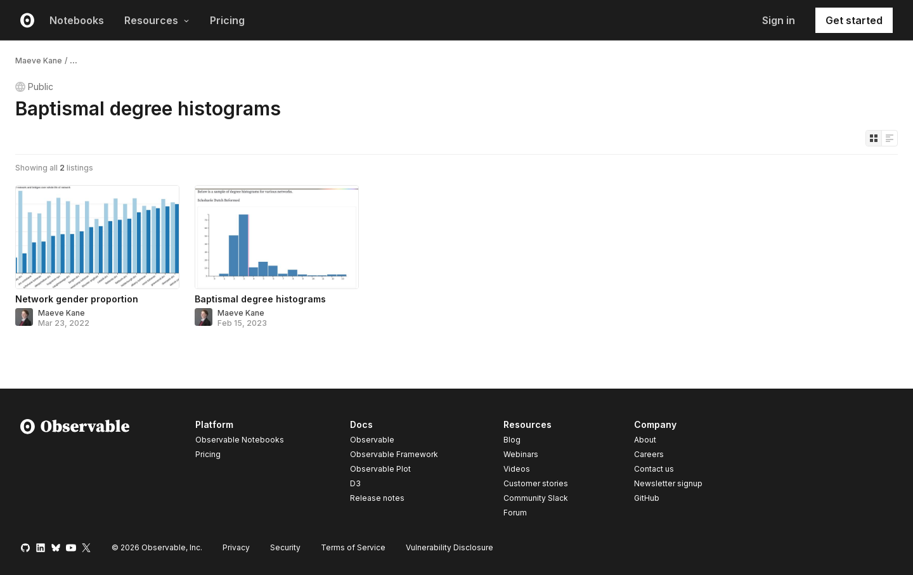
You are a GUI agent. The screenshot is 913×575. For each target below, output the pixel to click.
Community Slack (535, 498)
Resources (157, 20)
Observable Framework (394, 454)
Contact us (654, 469)
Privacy (236, 547)
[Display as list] (889, 138)
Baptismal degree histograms (260, 299)
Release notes (377, 498)
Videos (516, 469)
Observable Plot (380, 469)
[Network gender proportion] (97, 237)
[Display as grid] (873, 138)
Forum (515, 512)
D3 (355, 483)
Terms (353, 547)
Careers (649, 454)
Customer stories (535, 483)
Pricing (227, 20)
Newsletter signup (668, 483)
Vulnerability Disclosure (449, 547)
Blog (512, 439)
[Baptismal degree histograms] (277, 237)
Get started (854, 20)
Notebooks (76, 20)
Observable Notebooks (239, 439)
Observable (372, 439)
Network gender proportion (76, 299)
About (645, 439)
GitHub (646, 498)
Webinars (520, 454)
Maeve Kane (38, 60)
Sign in (778, 20)
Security (285, 547)
